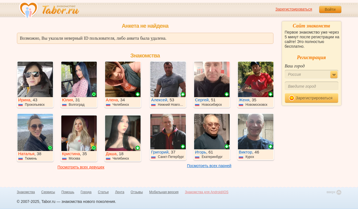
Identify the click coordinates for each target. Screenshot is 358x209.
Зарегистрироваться (293, 9)
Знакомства (26, 192)
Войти (330, 9)
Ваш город (295, 66)
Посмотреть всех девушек (80, 167)
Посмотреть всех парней (209, 165)
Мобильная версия (164, 192)
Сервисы (48, 192)
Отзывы (137, 192)
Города (86, 192)
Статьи (103, 192)
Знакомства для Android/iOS (206, 192)
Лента (119, 192)
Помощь (68, 192)
